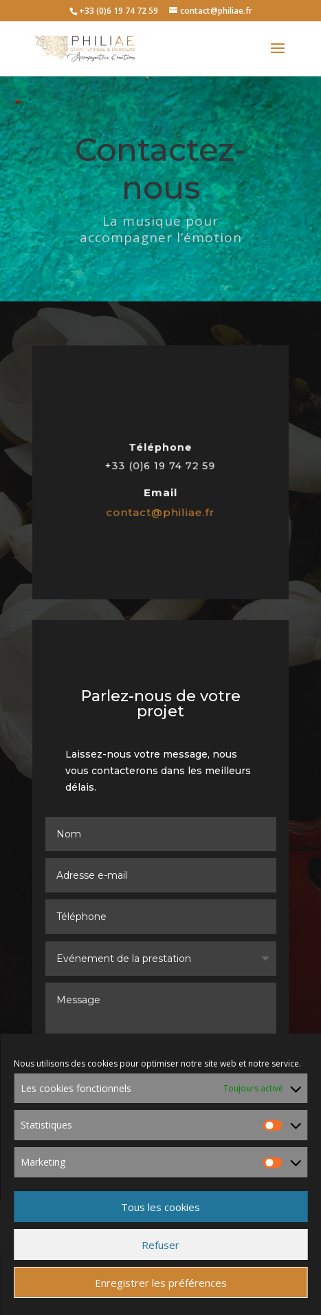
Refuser (160, 1245)
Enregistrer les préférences (161, 1283)
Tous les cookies (160, 1207)
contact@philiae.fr (160, 511)
